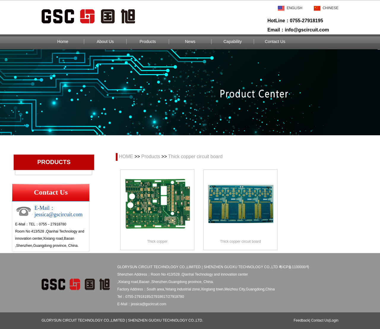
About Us (105, 41)
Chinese (326, 8)
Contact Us (275, 41)
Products (148, 41)
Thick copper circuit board (195, 156)
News (190, 41)
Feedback (301, 320)
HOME (126, 156)
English (290, 8)
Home (62, 41)
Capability (233, 41)
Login (334, 320)
